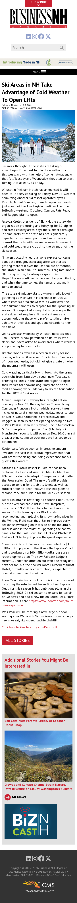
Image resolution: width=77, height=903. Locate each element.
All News (15, 796)
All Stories (18, 640)
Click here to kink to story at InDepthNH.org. (32, 627)
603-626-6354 (54, 875)
